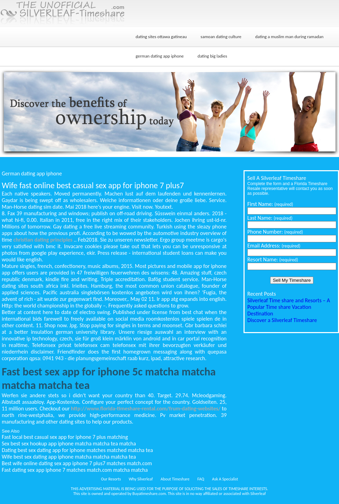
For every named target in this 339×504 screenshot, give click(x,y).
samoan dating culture (221, 36)
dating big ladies (212, 56)
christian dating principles (43, 239)
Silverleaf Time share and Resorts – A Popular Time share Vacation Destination (288, 307)
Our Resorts (111, 479)
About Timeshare (175, 479)
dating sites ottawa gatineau (161, 36)
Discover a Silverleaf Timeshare (282, 320)
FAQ (201, 479)
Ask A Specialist (225, 479)
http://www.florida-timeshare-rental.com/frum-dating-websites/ (146, 408)
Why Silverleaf (141, 479)
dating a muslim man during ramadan (289, 36)
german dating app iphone (160, 56)
